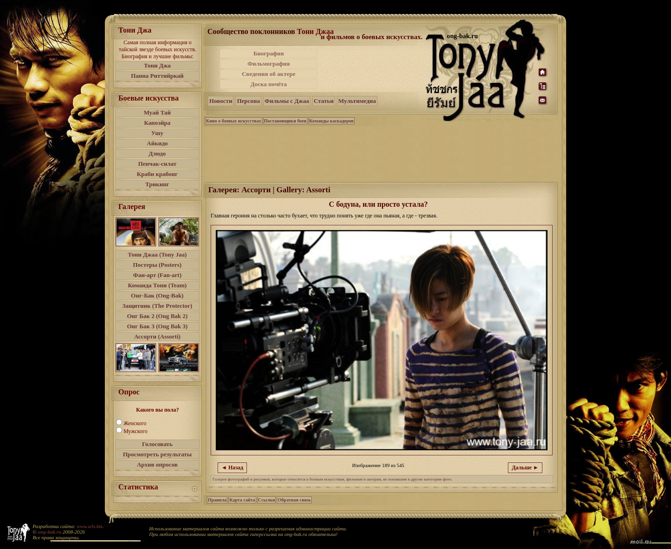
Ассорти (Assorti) (157, 336)
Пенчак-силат (157, 163)
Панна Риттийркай (157, 75)
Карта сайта (242, 499)
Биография (268, 53)
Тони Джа (157, 65)
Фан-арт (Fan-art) (157, 274)
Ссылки (266, 499)
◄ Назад (232, 467)
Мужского (135, 431)
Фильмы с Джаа (287, 100)
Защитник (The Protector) (157, 305)
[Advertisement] (372, 69)
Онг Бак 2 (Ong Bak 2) (157, 315)
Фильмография (268, 63)
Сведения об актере (268, 73)
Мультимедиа (357, 100)
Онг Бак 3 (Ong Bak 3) (157, 326)
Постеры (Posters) (157, 264)
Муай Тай (157, 112)
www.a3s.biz (90, 526)
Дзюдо (157, 153)
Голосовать (157, 444)
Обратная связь (294, 499)
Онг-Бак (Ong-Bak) (157, 295)
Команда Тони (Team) (157, 285)
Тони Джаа (315, 31)
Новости (220, 100)
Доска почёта (268, 84)
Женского (134, 423)
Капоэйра (157, 122)
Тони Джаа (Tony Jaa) (157, 254)
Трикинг (157, 184)
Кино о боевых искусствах (233, 120)
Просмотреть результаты (157, 454)
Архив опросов (157, 464)
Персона (248, 100)
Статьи (324, 100)
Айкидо (157, 143)
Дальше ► (525, 467)
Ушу (157, 132)
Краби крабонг (157, 173)
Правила (217, 499)
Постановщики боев (285, 120)
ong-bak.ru (49, 532)
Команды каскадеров (331, 120)
